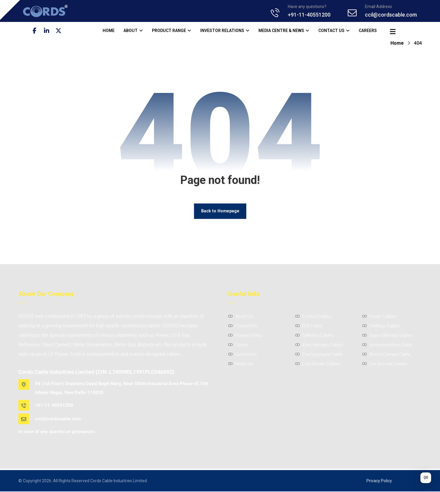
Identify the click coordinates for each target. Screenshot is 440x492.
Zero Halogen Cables (319, 345)
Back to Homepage (220, 211)
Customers (242, 354)
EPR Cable (308, 326)
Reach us (240, 364)
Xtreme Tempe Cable (386, 354)
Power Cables (379, 316)
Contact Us (242, 326)
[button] (35, 31)
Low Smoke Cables (317, 364)
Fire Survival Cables (384, 364)
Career (238, 345)
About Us (240, 316)
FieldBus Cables (381, 326)
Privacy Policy (245, 335)
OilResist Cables (314, 335)
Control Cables (313, 316)
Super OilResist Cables (387, 335)
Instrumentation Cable (387, 345)
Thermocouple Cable (319, 354)
